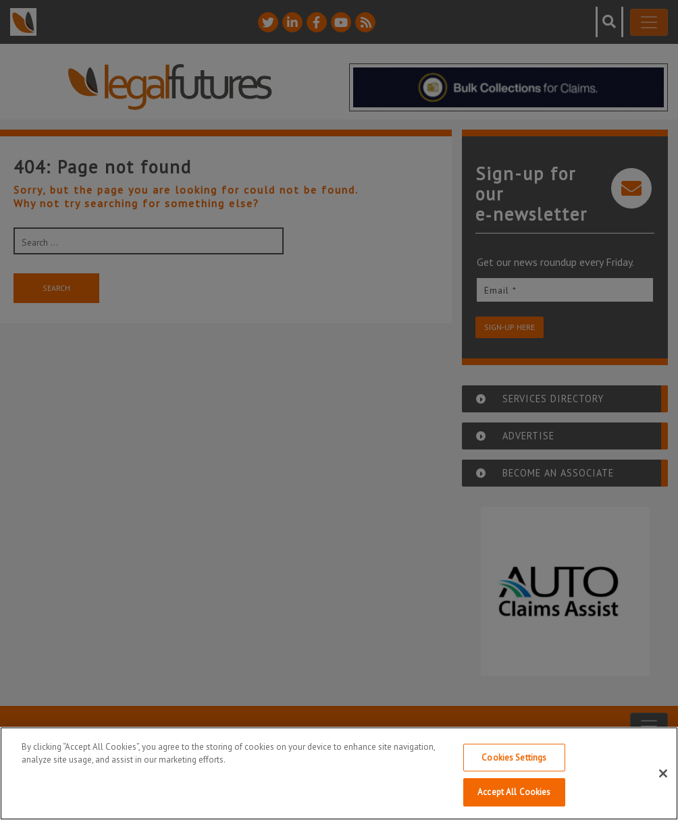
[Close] (663, 773)
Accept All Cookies (513, 792)
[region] (339, 773)
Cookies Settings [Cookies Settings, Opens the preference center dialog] (513, 757)
